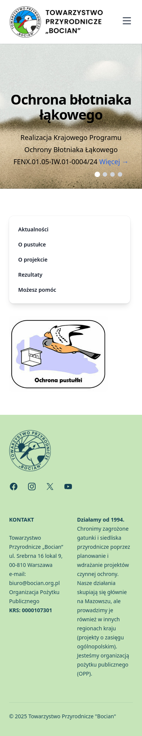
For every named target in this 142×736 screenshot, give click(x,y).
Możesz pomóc (37, 289)
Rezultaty (30, 274)
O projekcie (32, 259)
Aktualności (33, 229)
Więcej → (114, 161)
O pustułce (32, 244)
